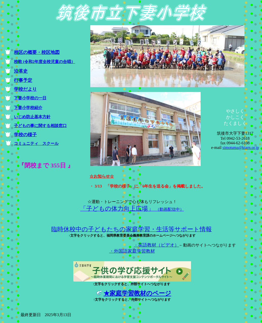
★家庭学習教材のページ (137, 293)
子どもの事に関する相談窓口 (40, 126)
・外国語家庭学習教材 (132, 251)
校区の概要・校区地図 (37, 52)
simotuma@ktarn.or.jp (240, 147)
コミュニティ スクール (36, 143)
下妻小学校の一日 (30, 98)
